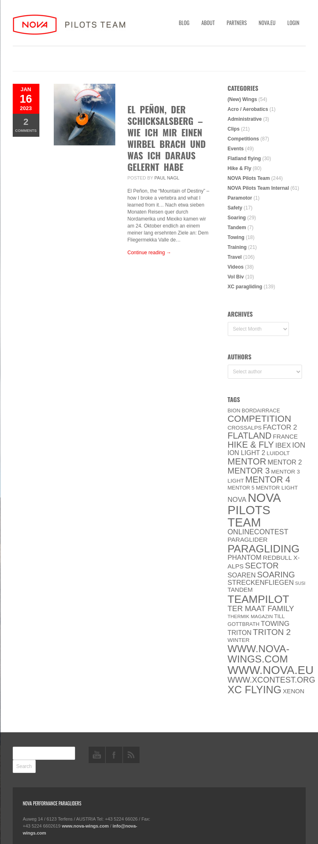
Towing (236, 237)
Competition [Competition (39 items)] (259, 419)
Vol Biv (236, 277)
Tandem (237, 227)
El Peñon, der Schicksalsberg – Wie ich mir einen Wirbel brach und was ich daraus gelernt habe (167, 138)
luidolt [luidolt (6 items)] (278, 453)
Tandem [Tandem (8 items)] (240, 589)
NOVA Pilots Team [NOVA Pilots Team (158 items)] (254, 510)
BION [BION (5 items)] (234, 410)
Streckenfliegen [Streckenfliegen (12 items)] (261, 582)
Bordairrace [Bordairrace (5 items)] (261, 410)
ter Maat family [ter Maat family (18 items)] (261, 608)
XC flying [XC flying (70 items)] (254, 689)
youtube (97, 755)
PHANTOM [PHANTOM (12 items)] (245, 557)
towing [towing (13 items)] (275, 624)
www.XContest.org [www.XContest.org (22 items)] (272, 679)
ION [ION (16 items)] (298, 445)
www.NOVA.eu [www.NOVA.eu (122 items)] (271, 670)
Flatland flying (244, 158)
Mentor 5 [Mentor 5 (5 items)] (241, 488)
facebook (114, 755)
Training (237, 247)
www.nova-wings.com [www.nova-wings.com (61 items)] (259, 654)
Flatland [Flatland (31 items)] (250, 436)
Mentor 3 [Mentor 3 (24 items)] (249, 470)
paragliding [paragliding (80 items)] (264, 548)
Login (293, 22)
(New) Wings (242, 99)
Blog (184, 22)
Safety (235, 208)
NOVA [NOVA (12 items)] (237, 500)
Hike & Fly (240, 168)
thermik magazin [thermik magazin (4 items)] (250, 616)
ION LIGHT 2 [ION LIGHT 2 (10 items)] (246, 452)
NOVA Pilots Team (249, 178)
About (208, 22)
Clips (234, 129)
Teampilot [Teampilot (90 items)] (258, 599)
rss (131, 755)
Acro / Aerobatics (248, 109)
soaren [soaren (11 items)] (242, 575)
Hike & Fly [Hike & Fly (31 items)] (251, 445)
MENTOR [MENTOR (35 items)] (247, 461)
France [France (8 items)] (285, 436)
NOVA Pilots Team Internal (258, 188)
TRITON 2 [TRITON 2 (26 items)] (272, 632)
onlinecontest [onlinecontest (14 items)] (258, 532)
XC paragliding (245, 287)
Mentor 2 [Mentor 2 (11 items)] (285, 462)
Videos (236, 267)
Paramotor (240, 198)
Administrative (245, 119)
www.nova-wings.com (85, 825)
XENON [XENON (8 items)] (293, 691)
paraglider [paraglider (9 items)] (248, 539)
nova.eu (267, 22)
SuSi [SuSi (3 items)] (300, 583)
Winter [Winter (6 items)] (239, 640)
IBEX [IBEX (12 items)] (283, 445)
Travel (235, 257)
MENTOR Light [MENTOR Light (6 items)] (277, 488)
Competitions (243, 139)
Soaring (237, 218)
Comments (26, 125)
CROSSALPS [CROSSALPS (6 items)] (245, 428)
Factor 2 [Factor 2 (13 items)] (280, 427)
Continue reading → (150, 252)
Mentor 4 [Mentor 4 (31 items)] (268, 480)
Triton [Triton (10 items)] (240, 632)
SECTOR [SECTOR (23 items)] (262, 565)
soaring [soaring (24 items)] (276, 574)
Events (236, 149)
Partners (236, 22)
